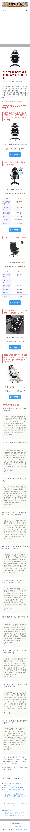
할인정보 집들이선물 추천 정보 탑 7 (14, 813)
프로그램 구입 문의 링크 (15, 827)
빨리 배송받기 (15, 154)
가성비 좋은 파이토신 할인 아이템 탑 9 (14, 794)
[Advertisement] (15, 29)
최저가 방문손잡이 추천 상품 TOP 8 (14, 815)
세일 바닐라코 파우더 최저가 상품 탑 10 (14, 788)
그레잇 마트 (8, 810)
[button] (26, 10)
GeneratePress (23, 829)
